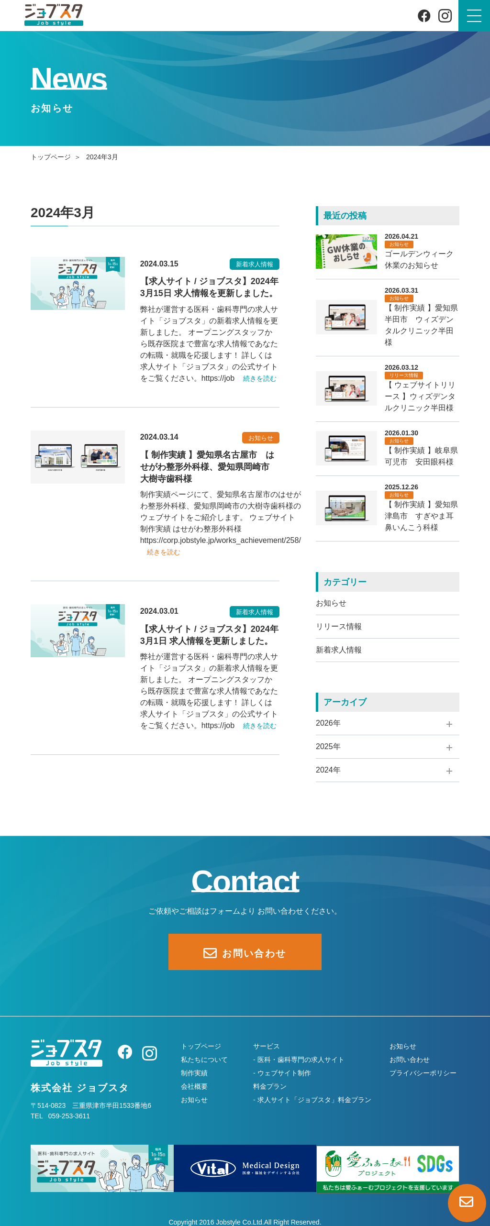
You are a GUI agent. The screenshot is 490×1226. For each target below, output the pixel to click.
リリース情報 (339, 626)
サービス (266, 1046)
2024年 (328, 770)
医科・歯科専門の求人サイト (301, 1059)
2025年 (328, 746)
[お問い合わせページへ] (467, 1203)
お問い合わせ (410, 1059)
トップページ (51, 157)
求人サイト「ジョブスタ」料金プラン (314, 1100)
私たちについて (204, 1059)
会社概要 (194, 1086)
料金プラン (270, 1086)
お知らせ (331, 603)
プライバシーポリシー (423, 1073)
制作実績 (194, 1073)
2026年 (328, 723)
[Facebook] (424, 15)
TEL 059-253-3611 (60, 1116)
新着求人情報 (339, 650)
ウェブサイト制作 (284, 1073)
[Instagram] (445, 15)
